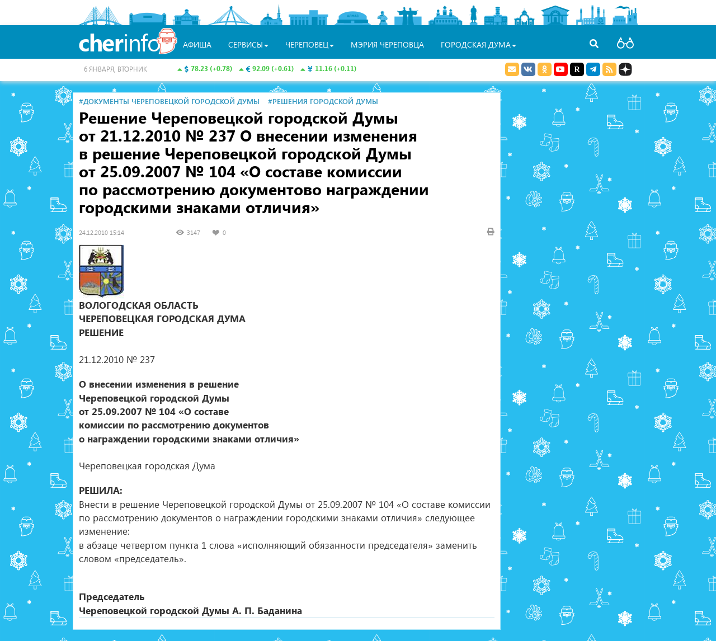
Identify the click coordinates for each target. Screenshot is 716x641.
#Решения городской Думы (323, 101)
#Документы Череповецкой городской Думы (169, 101)
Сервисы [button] (248, 44)
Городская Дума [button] (478, 44)
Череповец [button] (309, 44)
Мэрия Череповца (387, 44)
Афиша (197, 44)
